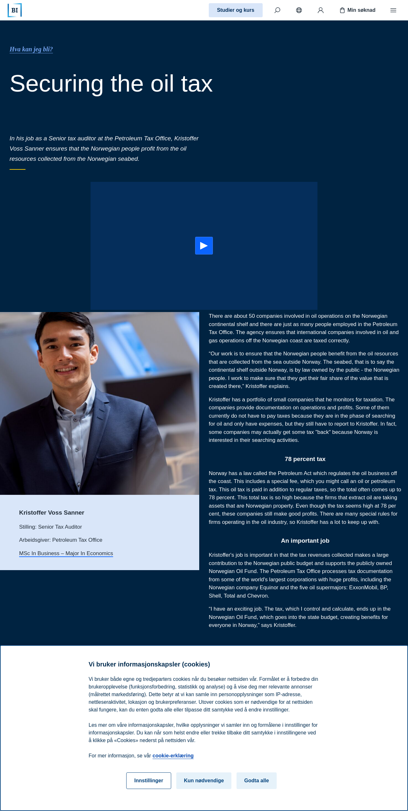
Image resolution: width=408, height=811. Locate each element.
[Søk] (277, 10)
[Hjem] (15, 10)
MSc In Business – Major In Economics (66, 553)
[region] (204, 728)
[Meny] (393, 10)
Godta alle (256, 780)
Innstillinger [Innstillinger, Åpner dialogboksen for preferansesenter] (148, 780)
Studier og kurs (235, 10)
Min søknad (357, 10)
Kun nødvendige (204, 780)
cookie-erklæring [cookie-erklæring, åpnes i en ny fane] (173, 755)
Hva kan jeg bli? (31, 49)
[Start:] (204, 246)
